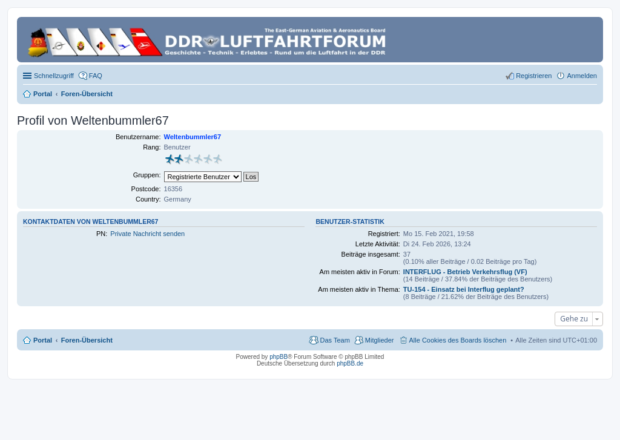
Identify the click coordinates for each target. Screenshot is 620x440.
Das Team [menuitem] (334, 340)
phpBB (278, 356)
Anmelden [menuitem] (582, 75)
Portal (42, 93)
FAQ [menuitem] (95, 75)
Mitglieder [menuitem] (379, 340)
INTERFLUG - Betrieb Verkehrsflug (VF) (465, 271)
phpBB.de (350, 363)
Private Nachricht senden (147, 233)
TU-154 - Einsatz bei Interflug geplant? (463, 289)
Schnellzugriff (54, 75)
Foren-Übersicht (87, 340)
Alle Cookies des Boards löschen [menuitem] (458, 340)
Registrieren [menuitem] (534, 75)
